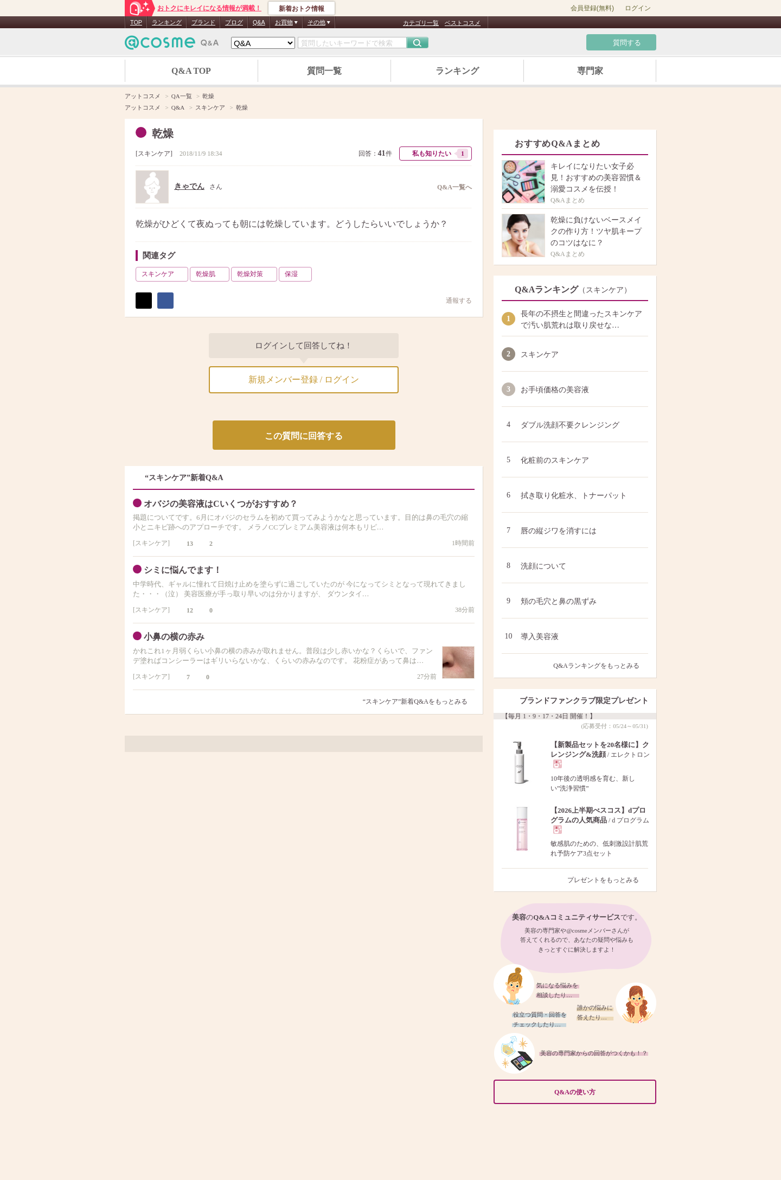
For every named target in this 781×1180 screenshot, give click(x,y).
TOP (136, 22)
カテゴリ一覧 (421, 23)
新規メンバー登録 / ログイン (303, 379)
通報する (453, 300)
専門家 (590, 70)
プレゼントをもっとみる (607, 880)
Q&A (259, 22)
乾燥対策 (256, 274)
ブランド (203, 22)
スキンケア (154, 153)
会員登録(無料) (592, 8)
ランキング (167, 22)
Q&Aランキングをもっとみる (600, 665)
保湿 (297, 274)
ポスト (144, 300)
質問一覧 (324, 70)
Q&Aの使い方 (602, 1092)
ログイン (638, 8)
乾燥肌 (211, 274)
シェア (165, 300)
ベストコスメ (463, 23)
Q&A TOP (191, 70)
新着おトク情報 (301, 8)
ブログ (234, 22)
